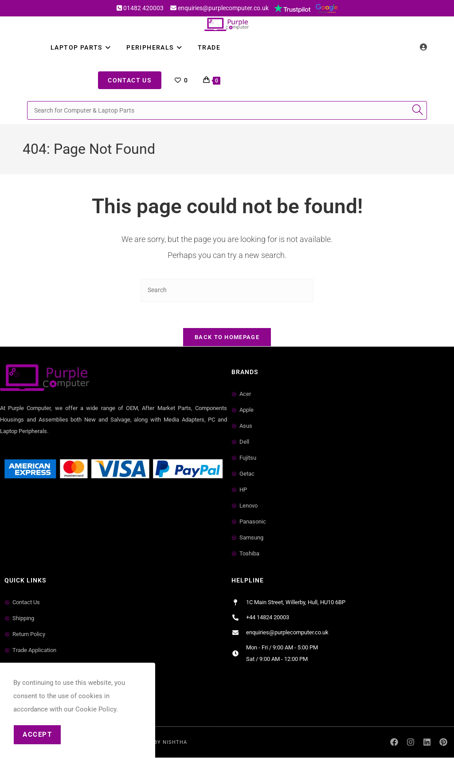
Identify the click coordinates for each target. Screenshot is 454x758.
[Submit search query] (418, 110)
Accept (37, 734)
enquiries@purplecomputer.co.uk (223, 8)
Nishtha (175, 743)
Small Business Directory (39, 508)
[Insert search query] (227, 290)
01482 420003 (143, 8)
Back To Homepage (227, 338)
